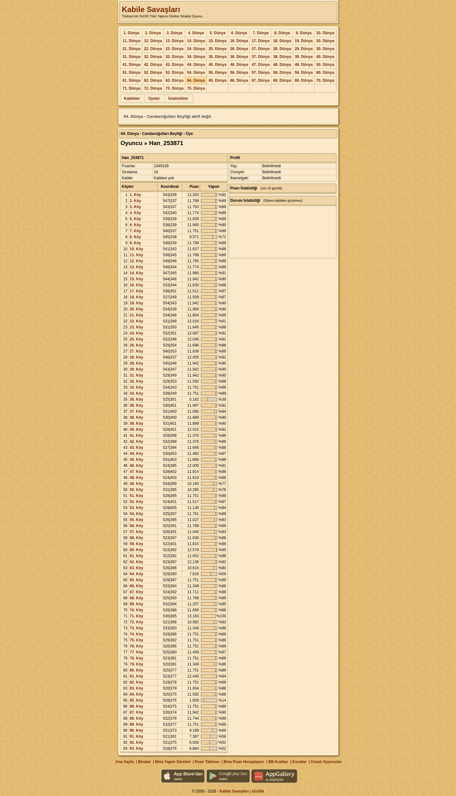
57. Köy (136, 532)
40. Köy (136, 429)
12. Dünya (153, 41)
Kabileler (132, 98)
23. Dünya (175, 49)
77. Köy (136, 652)
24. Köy (136, 333)
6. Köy (135, 225)
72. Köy (136, 622)
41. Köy (136, 435)
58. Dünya (282, 72)
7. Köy (135, 231)
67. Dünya (261, 80)
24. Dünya (196, 49)
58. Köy (136, 538)
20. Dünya (325, 41)
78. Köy (136, 658)
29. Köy (136, 363)
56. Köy (136, 526)
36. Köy (136, 405)
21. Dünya (132, 49)
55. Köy (136, 520)
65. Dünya (218, 80)
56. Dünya (239, 72)
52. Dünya (153, 72)
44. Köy (136, 453)
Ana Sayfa (124, 762)
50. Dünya (325, 64)
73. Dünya (175, 88)
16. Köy (136, 285)
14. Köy (136, 273)
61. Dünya (132, 80)
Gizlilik (258, 791)
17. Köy (136, 291)
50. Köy (136, 489)
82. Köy (136, 682)
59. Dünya (304, 72)
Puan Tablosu (207, 762)
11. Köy (136, 255)
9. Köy (135, 243)
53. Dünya (175, 72)
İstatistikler (178, 98)
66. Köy (136, 586)
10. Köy (136, 249)
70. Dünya (325, 80)
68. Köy (136, 598)
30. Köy (136, 369)
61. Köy (136, 556)
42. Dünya (153, 64)
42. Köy (136, 441)
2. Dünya (153, 33)
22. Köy (136, 321)
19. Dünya (304, 41)
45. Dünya (218, 64)
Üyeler (154, 98)
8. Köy (135, 237)
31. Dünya (132, 56)
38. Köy (136, 417)
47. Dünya (261, 64)
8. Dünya (282, 33)
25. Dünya (218, 49)
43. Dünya (175, 64)
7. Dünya (261, 33)
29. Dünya (304, 49)
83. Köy (136, 688)
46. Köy (136, 465)
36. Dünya (239, 56)
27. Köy (136, 351)
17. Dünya (261, 41)
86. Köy (136, 706)
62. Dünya (153, 80)
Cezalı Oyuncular (326, 762)
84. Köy (136, 694)
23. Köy (136, 327)
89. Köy (136, 724)
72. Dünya (153, 88)
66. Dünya (239, 80)
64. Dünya (196, 80)
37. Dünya (261, 56)
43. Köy (136, 447)
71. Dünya (132, 88)
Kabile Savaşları (151, 9)
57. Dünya (261, 72)
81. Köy (136, 676)
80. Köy (136, 670)
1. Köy (135, 195)
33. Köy (136, 387)
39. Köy (136, 423)
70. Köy (136, 610)
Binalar (144, 762)
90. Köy (136, 730)
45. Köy (136, 459)
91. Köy (136, 736)
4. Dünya (196, 33)
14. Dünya (196, 41)
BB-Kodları (278, 762)
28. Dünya (282, 49)
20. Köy (136, 309)
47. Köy (136, 471)
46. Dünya (239, 64)
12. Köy (136, 261)
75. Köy (136, 640)
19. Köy (136, 303)
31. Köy (136, 375)
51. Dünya (132, 72)
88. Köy (136, 718)
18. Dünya (282, 41)
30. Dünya (325, 49)
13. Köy (136, 267)
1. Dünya (131, 33)
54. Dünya (196, 72)
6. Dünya (239, 33)
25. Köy (136, 339)
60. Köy (136, 550)
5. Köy (135, 219)
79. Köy (136, 664)
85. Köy (136, 700)
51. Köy (136, 496)
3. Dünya (174, 33)
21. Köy (136, 315)
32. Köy (136, 381)
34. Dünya (196, 56)
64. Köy (136, 574)
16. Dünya (239, 41)
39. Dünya (304, 56)
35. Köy (136, 399)
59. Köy (136, 544)
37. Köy (136, 411)
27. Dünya (261, 49)
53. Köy (136, 508)
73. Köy (136, 628)
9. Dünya (304, 33)
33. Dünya (175, 56)
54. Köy (136, 514)
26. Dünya (239, 49)
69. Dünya (304, 80)
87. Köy (136, 712)
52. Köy (136, 502)
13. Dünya (175, 41)
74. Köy (136, 634)
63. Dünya (175, 80)
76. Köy (136, 646)
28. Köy (136, 357)
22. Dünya (153, 49)
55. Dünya (218, 72)
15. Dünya (218, 41)
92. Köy (136, 742)
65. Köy (136, 580)
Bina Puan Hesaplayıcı (244, 762)
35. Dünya (218, 56)
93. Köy (136, 748)
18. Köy (136, 297)
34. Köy (136, 393)
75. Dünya (196, 88)
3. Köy (135, 207)
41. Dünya (132, 64)
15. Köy (136, 279)
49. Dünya (304, 64)
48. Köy (136, 477)
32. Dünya (153, 56)
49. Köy (136, 483)
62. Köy (136, 562)
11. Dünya (132, 41)
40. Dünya (325, 56)
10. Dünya (325, 33)
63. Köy (136, 568)
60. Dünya (325, 72)
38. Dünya (282, 56)
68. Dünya (282, 80)
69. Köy (136, 604)
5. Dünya (217, 33)
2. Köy (135, 201)
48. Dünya (282, 64)
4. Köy (135, 213)
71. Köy (136, 616)
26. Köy (136, 345)
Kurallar (299, 762)
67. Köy (136, 592)
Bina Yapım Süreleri (173, 762)
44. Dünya (196, 64)
